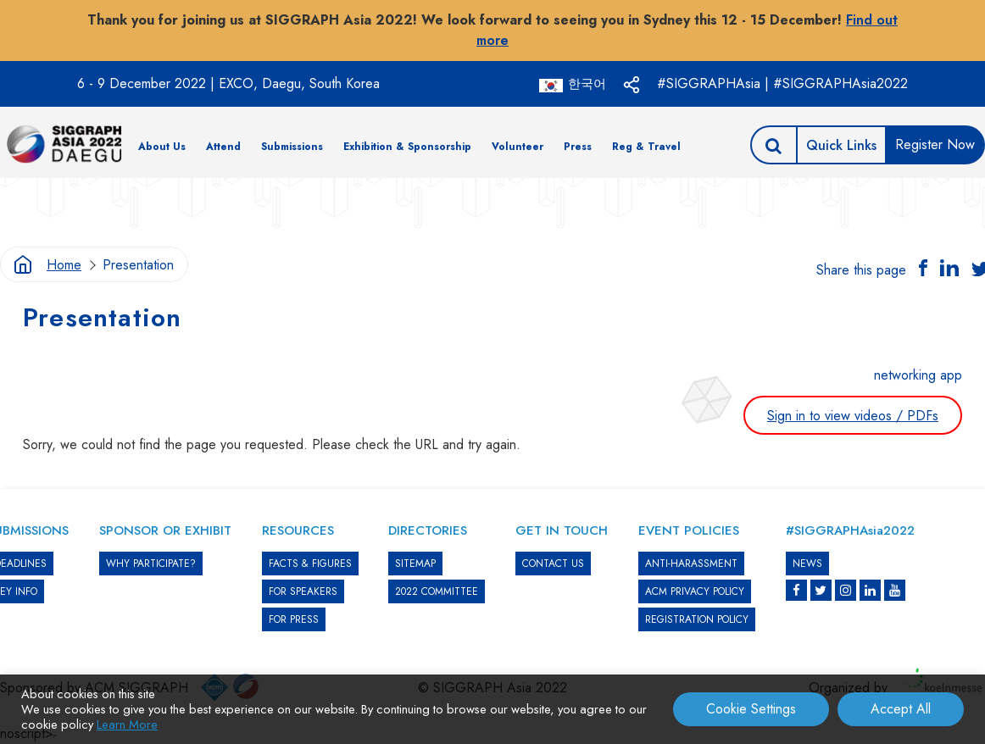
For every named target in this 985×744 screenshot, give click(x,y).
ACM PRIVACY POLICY (694, 591)
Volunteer (517, 146)
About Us (162, 146)
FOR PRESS (294, 619)
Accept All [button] (901, 709)
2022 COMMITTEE (436, 591)
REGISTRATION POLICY (696, 619)
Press (578, 146)
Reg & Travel (646, 146)
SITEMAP (415, 563)
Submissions (292, 146)
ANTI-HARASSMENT (691, 563)
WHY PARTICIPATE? (151, 563)
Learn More (127, 724)
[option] (492, 203)
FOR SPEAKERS (303, 591)
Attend (223, 146)
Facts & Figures (310, 563)
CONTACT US (553, 563)
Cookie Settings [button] (751, 709)
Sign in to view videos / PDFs (852, 415)
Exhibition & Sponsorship (407, 146)
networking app (918, 375)
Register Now (935, 144)
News (807, 563)
